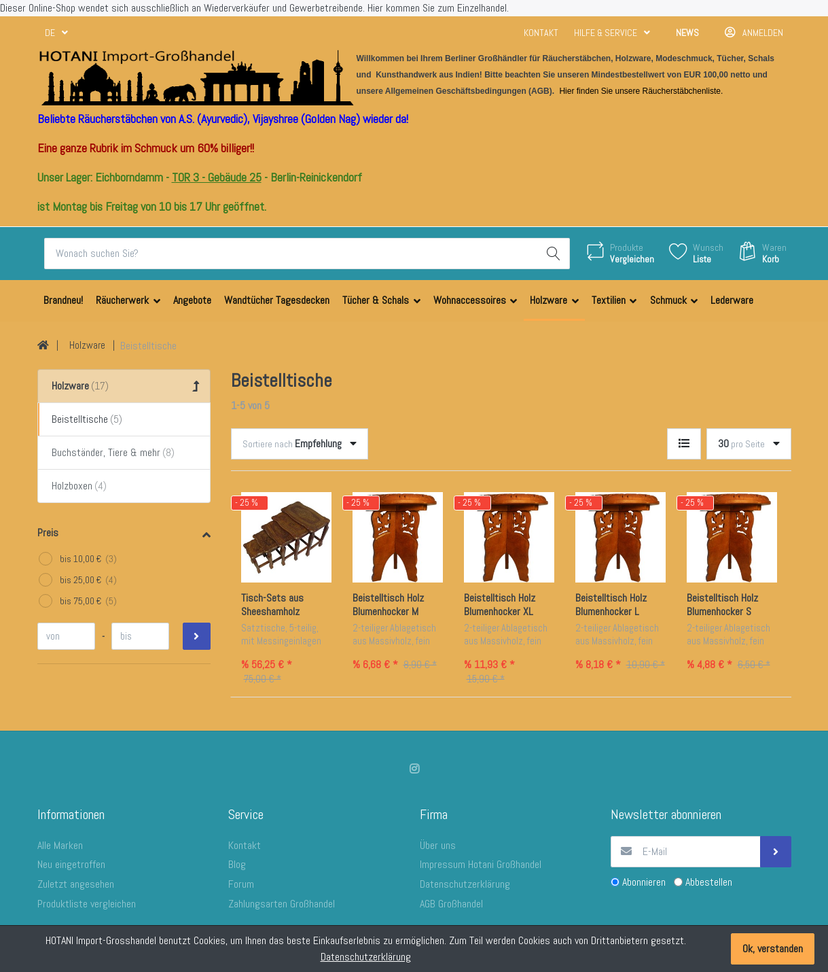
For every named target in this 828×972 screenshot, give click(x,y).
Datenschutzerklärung (366, 957)
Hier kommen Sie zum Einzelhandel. (438, 8)
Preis (47, 532)
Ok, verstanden (772, 948)
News (687, 33)
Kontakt (541, 33)
